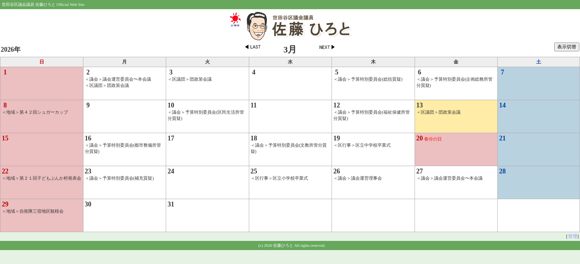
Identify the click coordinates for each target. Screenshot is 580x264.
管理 (572, 236)
